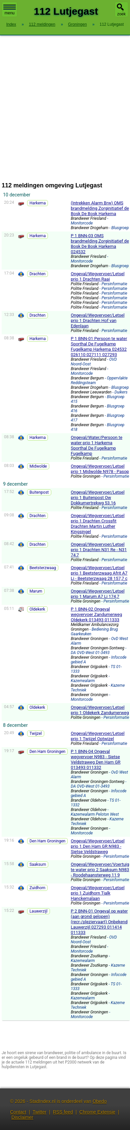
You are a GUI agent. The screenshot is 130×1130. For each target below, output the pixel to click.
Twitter (39, 1112)
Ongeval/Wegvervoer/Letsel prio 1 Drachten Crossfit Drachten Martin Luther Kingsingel (97, 523)
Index (11, 24)
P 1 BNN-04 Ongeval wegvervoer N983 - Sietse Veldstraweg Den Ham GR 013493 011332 (95, 759)
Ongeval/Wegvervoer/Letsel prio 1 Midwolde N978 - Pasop (100, 469)
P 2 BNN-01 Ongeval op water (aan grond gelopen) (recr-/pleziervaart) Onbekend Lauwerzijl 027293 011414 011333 (99, 922)
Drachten (37, 274)
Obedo (99, 1101)
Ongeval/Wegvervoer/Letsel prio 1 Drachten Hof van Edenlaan (97, 320)
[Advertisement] (63, 108)
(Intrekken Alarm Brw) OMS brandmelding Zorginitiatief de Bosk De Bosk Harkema (100, 208)
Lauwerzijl (38, 911)
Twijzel (35, 733)
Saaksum (37, 864)
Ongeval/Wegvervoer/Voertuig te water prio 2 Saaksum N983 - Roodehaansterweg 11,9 (100, 869)
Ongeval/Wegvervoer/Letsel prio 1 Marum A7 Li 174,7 (97, 594)
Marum (35, 591)
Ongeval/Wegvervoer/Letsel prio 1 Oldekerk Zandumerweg (100, 710)
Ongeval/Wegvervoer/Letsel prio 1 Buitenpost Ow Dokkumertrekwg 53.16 (97, 497)
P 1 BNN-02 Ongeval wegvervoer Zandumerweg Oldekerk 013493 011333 (96, 614)
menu (9, 10)
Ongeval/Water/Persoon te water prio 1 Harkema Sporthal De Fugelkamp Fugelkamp (96, 445)
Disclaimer (22, 1117)
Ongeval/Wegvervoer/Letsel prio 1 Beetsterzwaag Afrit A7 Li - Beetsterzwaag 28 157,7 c (99, 573)
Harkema (37, 203)
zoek (121, 14)
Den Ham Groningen (47, 751)
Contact (18, 1112)
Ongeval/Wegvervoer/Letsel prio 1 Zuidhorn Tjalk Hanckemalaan (97, 893)
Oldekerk (37, 609)
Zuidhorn (37, 887)
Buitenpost (39, 492)
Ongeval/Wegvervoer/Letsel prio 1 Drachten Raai (97, 276)
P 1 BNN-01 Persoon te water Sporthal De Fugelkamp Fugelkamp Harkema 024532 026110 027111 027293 (99, 346)
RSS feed (63, 1112)
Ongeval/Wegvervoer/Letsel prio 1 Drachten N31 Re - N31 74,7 (99, 549)
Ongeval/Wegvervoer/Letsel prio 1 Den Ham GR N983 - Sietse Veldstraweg (97, 846)
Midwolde (38, 466)
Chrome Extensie (97, 1112)
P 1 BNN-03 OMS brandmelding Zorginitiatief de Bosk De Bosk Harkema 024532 (100, 243)
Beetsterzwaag (42, 568)
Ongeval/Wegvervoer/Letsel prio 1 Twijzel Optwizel (97, 736)
